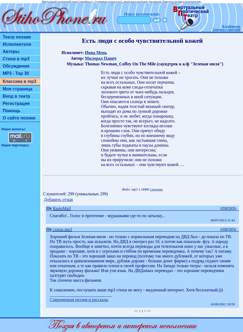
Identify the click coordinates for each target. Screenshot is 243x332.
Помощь (11, 110)
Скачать (156, 189)
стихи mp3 (62, 229)
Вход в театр (16, 96)
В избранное (231, 26)
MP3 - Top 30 (16, 73)
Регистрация (16, 103)
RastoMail (62, 208)
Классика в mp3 (19, 81)
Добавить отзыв (58, 199)
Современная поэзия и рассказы (79, 299)
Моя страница (18, 89)
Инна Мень (96, 52)
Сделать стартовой (226, 29)
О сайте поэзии (19, 118)
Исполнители (17, 44)
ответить (228, 208)
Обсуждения (16, 66)
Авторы (11, 51)
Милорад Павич (101, 58)
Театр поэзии (17, 37)
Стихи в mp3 (16, 58)
